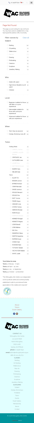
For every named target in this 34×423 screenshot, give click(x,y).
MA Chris (14, 230)
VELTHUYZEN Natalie (18, 250)
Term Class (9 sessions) (16, 131)
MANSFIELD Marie (17, 233)
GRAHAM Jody (16, 204)
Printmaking (12, 60)
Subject (17, 387)
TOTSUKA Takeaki (17, 248)
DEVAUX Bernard (17, 192)
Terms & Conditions (17, 418)
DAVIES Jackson (17, 189)
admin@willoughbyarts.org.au (19, 352)
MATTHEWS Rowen (18, 166)
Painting (11, 45)
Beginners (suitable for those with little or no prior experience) (17, 104)
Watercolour (12, 51)
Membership (17, 404)
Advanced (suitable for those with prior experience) (17, 117)
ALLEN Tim (15, 178)
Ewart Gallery (17, 310)
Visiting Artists (13, 146)
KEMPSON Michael (17, 215)
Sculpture (12, 66)
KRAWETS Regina (17, 221)
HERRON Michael (17, 210)
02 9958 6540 (15, 2)
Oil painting (12, 48)
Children (11, 90)
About (17, 305)
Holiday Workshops (17, 390)
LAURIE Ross (16, 163)
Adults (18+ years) (14, 82)
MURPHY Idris (16, 169)
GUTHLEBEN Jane (17, 160)
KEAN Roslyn (16, 213)
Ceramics (12, 63)
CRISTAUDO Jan (17, 157)
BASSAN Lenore (17, 180)
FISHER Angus (16, 201)
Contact (17, 409)
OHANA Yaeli (16, 242)
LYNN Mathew (16, 227)
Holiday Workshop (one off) (17, 134)
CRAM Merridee (16, 186)
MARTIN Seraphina (17, 236)
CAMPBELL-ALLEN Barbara (17, 153)
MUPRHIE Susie (16, 239)
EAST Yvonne (16, 198)
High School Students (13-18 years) (17, 86)
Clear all (26, 38)
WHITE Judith (16, 253)
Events (17, 398)
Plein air (11, 54)
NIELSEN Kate (16, 172)
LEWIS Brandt (16, 224)
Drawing (11, 57)
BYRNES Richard (17, 183)
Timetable (17, 393)
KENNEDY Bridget (17, 218)
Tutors (11, 175)
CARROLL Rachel (17, 149)
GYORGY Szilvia (16, 207)
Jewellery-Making (14, 69)
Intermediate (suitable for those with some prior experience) (16, 111)
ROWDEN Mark (16, 245)
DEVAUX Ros (16, 195)
